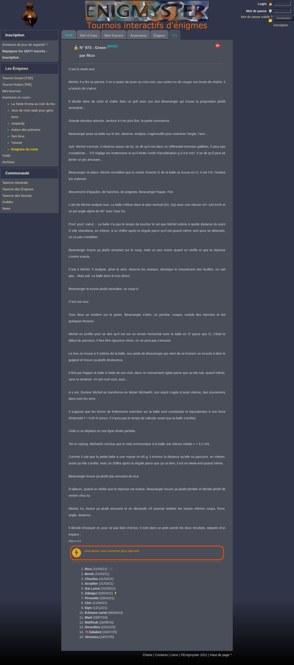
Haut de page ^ (221, 655)
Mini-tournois (11, 91)
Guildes (7, 202)
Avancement (138, 35)
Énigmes (159, 35)
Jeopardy (17, 123)
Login (265, 4)
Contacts (161, 655)
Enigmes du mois (24, 149)
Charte (147, 655)
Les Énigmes (16, 68)
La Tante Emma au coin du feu (33, 104)
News (6, 208)
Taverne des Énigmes (17, 189)
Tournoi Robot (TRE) (17, 84)
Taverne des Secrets (17, 196)
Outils (6, 155)
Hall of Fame (88, 35)
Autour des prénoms (25, 130)
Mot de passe (259, 11)
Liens (174, 655)
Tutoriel (16, 143)
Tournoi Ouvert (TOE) (17, 78)
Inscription (280, 25)
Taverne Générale (15, 182)
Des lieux (17, 136)
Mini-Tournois (113, 35)
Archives (8, 162)
